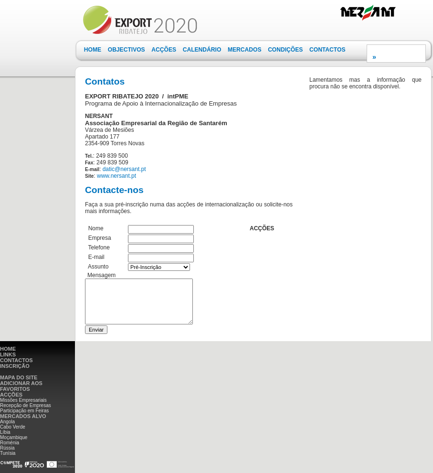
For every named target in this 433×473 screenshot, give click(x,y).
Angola (7, 421)
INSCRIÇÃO (15, 366)
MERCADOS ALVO (23, 416)
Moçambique (13, 437)
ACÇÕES (163, 49)
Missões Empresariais (23, 400)
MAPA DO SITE (18, 377)
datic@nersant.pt (124, 169)
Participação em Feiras (24, 410)
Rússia (7, 448)
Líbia (5, 432)
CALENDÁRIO (202, 49)
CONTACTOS (327, 49)
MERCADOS (245, 49)
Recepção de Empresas (25, 405)
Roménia (9, 442)
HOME (92, 49)
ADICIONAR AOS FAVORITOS (21, 386)
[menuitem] (93, 50)
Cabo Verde (12, 427)
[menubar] (215, 50)
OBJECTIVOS (126, 49)
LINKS (8, 354)
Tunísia (7, 453)
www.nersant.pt (116, 175)
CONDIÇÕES (285, 49)
